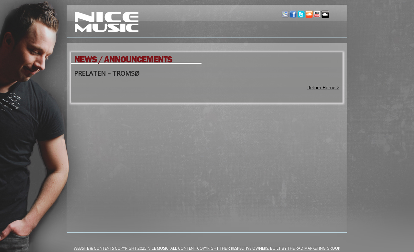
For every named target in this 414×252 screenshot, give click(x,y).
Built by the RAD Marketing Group (305, 248)
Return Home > (323, 87)
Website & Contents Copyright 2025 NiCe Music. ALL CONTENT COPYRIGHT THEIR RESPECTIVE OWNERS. (172, 248)
